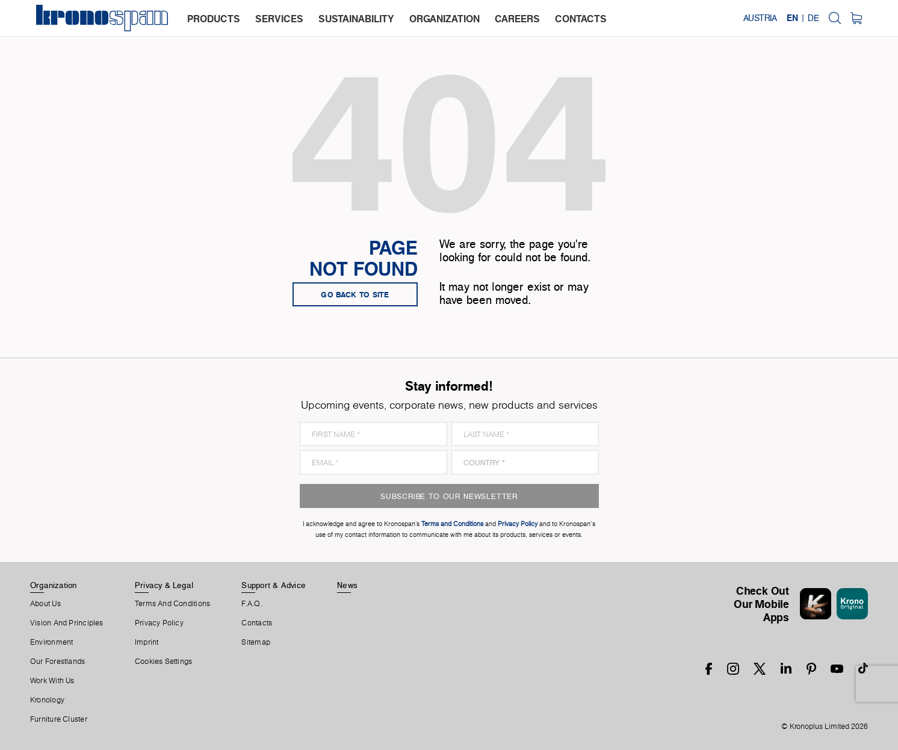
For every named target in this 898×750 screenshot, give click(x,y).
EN (792, 18)
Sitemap (255, 642)
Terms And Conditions (172, 604)
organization (444, 18)
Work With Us (52, 681)
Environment (51, 642)
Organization (53, 585)
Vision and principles (67, 623)
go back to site (355, 294)
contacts (581, 18)
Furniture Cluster (58, 719)
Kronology (47, 700)
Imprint (147, 642)
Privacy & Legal (164, 585)
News (347, 585)
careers (517, 18)
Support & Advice (273, 585)
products (213, 18)
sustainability (356, 18)
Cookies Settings (164, 661)
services (279, 18)
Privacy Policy (159, 623)
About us (45, 604)
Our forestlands (57, 661)
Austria (760, 18)
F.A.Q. (251, 604)
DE (813, 18)
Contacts (256, 623)
